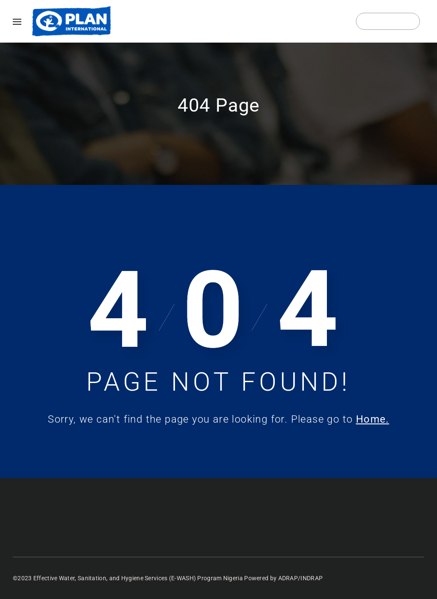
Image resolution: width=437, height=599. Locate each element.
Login (388, 21)
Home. (372, 419)
